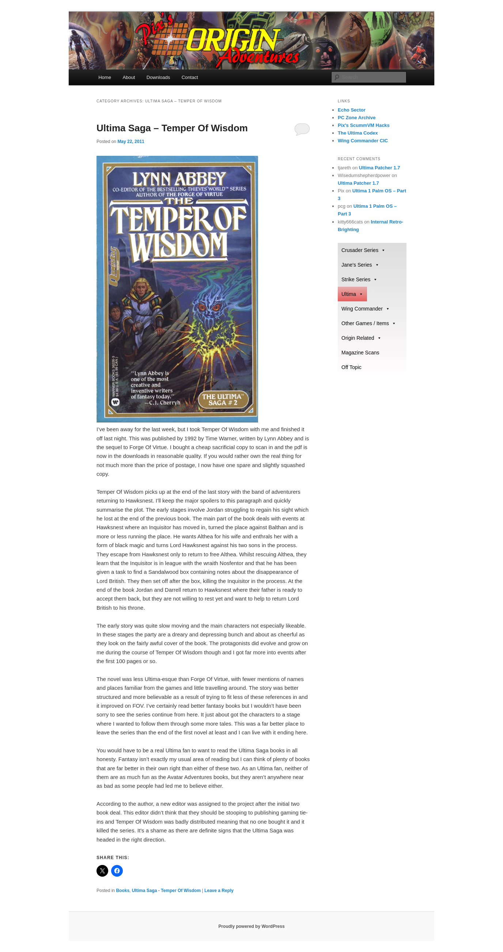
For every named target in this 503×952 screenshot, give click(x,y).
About (128, 77)
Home (104, 77)
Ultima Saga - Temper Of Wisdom (166, 890)
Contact (190, 77)
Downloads (158, 77)
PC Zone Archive (357, 117)
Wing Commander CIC (363, 140)
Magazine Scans (360, 352)
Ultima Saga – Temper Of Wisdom (172, 128)
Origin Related (361, 338)
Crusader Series (363, 250)
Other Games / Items (368, 323)
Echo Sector (352, 110)
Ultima (352, 294)
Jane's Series (360, 264)
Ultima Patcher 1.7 (379, 167)
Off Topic (351, 367)
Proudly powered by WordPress (251, 926)
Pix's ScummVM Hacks (364, 125)
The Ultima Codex (358, 133)
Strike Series (359, 279)
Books (122, 890)
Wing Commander (365, 308)
